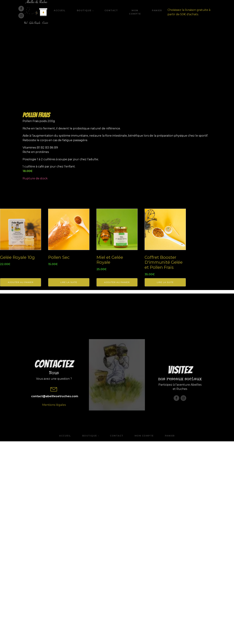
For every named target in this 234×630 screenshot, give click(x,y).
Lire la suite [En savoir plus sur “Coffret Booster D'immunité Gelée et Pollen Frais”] (165, 471)
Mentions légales (54, 609)
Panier (157, 10)
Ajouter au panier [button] (20, 471)
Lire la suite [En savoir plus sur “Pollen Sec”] (68, 471)
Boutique (84, 10)
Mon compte (135, 12)
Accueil (60, 10)
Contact (111, 10)
